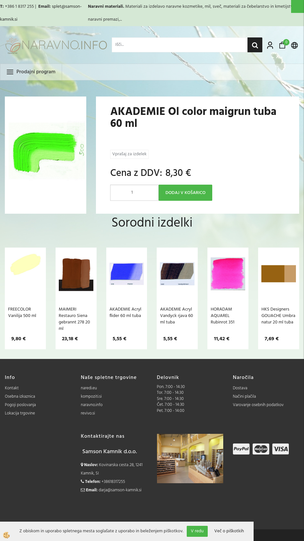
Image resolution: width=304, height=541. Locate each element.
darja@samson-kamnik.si (120, 490)
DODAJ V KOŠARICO (185, 193)
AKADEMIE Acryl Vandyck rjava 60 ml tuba (176, 316)
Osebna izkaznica (20, 396)
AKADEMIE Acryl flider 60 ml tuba (126, 312)
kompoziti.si (91, 396)
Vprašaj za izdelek (129, 154)
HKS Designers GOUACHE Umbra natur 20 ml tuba (278, 316)
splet (56, 6)
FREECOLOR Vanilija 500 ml (22, 312)
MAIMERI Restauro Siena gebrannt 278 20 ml (74, 319)
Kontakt (12, 388)
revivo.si (88, 413)
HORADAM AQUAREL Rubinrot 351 (222, 316)
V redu (197, 531)
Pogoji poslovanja (20, 405)
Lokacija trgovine (20, 413)
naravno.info (91, 405)
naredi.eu (89, 388)
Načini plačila (244, 396)
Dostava (240, 388)
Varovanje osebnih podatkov (258, 405)
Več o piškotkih (229, 531)
